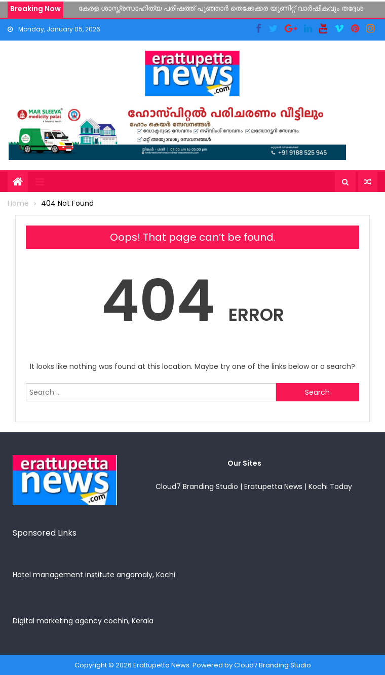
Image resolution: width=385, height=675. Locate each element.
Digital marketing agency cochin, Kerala (83, 621)
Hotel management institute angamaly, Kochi (94, 575)
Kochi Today (330, 486)
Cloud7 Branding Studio (197, 486)
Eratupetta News (273, 486)
